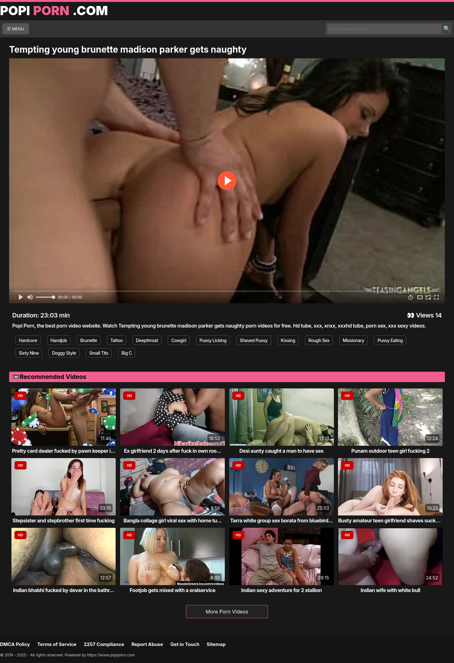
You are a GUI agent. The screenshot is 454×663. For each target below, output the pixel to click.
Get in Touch (184, 644)
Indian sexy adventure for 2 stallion (281, 590)
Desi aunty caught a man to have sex (281, 451)
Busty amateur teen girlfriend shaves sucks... (390, 520)
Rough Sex (318, 340)
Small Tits (98, 353)
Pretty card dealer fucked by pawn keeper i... (63, 451)
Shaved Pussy (253, 340)
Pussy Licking (213, 340)
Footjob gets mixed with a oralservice (172, 590)
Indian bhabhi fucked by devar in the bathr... (63, 590)
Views (425, 315)
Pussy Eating (390, 340)
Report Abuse (147, 644)
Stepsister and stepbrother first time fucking (64, 520)
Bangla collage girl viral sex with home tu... (173, 520)
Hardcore (28, 340)
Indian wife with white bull (390, 590)
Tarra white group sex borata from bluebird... (281, 520)
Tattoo (116, 340)
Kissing (288, 340)
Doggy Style (64, 353)
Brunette (88, 340)
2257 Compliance (104, 644)
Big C (126, 353)
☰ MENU (15, 28)
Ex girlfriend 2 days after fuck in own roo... (172, 451)
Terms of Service (56, 644)
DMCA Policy (15, 644)
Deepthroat (147, 340)
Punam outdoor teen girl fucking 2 (390, 451)
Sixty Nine (29, 353)
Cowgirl (178, 340)
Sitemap (216, 644)
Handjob (58, 340)
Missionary (353, 340)
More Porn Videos (227, 611)
